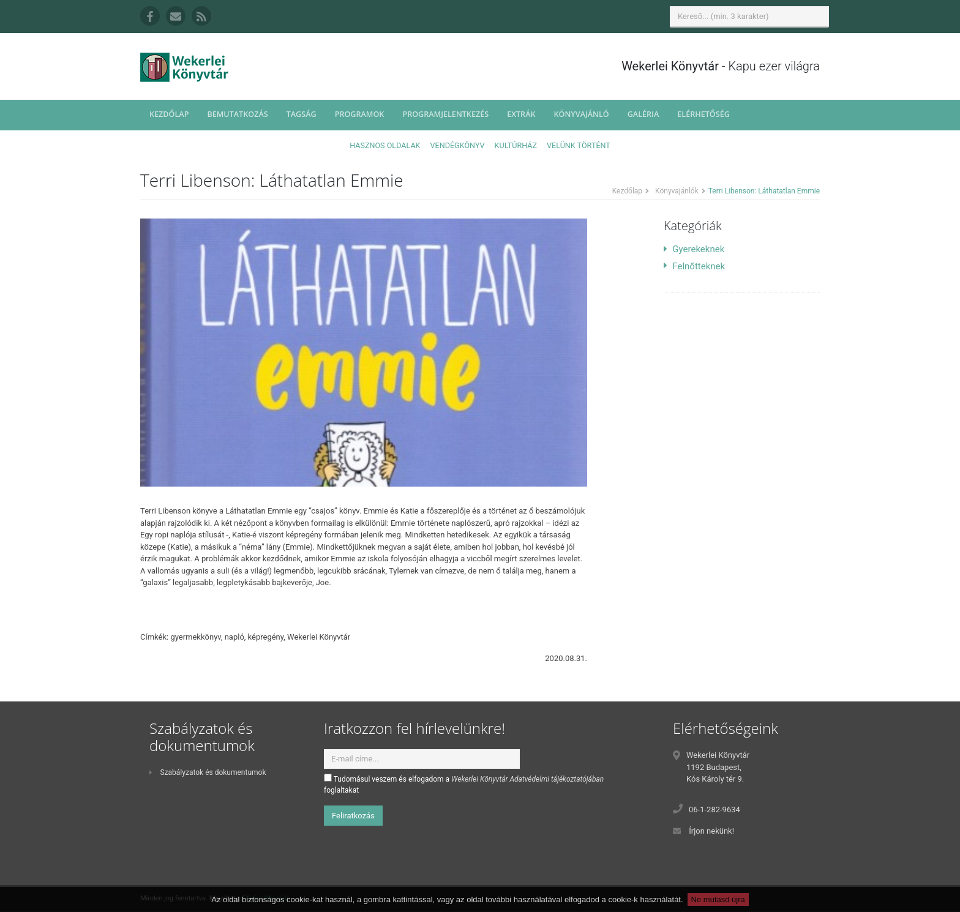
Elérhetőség (703, 114)
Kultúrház (516, 145)
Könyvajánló (581, 114)
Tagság (302, 114)
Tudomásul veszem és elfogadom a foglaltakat (464, 784)
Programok (359, 114)
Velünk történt (578, 145)
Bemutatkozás (237, 114)
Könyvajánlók (677, 191)
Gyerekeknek (694, 249)
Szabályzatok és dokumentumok (207, 772)
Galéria (643, 114)
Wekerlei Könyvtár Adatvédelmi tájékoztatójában (527, 779)
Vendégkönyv (457, 145)
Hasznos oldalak (385, 145)
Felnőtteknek (694, 266)
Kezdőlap (169, 114)
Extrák (521, 114)
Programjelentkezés (445, 114)
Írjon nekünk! (711, 830)
